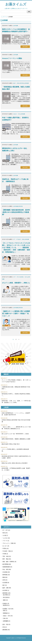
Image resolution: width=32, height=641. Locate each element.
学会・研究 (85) (6, 569)
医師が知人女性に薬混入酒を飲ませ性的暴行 (15, 463)
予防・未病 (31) (6, 556)
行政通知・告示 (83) (7, 608)
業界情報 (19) (6, 574)
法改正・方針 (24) (8, 615)
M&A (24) (4, 532)
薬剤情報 (21, 83)
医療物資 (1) (6, 613)
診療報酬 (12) (6, 621)
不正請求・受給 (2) (7, 551)
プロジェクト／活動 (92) (9, 543)
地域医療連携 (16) (7, 566)
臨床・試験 (16, 83)
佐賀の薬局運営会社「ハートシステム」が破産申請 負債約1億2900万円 (16, 413)
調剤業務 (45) (6, 629)
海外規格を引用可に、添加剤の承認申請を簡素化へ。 (16, 394)
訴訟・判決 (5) (6, 624)
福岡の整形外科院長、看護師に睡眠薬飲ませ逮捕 (16, 439)
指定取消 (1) (6, 605)
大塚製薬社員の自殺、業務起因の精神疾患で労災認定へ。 (16, 387)
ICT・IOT (15, 239)
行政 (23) (5, 618)
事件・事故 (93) (6, 559)
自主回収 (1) (5, 590)
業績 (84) (4, 577)
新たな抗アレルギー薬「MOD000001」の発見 (15, 433)
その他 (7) (5, 535)
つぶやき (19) (6, 538)
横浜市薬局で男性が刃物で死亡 (11, 444)
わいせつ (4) (5, 546)
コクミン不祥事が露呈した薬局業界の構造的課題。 (15, 450)
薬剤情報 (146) (6, 593)
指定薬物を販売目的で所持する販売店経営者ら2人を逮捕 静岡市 (16, 457)
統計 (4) (4, 585)
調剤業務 (20, 206)
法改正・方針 (16, 114)
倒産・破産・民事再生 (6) (9, 561)
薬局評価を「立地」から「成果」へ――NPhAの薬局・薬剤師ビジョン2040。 (16, 401)
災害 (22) (4, 580)
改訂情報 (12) (6, 594)
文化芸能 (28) (6, 572)
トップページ (4, 16)
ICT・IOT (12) (6, 530)
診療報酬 (15, 25)
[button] (16, 358)
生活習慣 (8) (5, 582)
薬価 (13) (5, 600)
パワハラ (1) (5, 540)
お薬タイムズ (15, 4)
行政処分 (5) (5, 603)
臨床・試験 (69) (6, 587)
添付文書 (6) (6, 597)
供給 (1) (5, 610)
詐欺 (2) (4, 627)
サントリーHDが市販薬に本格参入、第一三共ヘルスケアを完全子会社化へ (16, 380)
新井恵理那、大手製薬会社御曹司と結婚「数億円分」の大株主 (16, 469)
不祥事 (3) (5, 553)
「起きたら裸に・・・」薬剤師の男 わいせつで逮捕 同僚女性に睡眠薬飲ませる (16, 427)
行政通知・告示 (23, 277)
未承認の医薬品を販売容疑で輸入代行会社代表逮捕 (16, 420)
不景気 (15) (5, 548)
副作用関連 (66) (6, 564)
